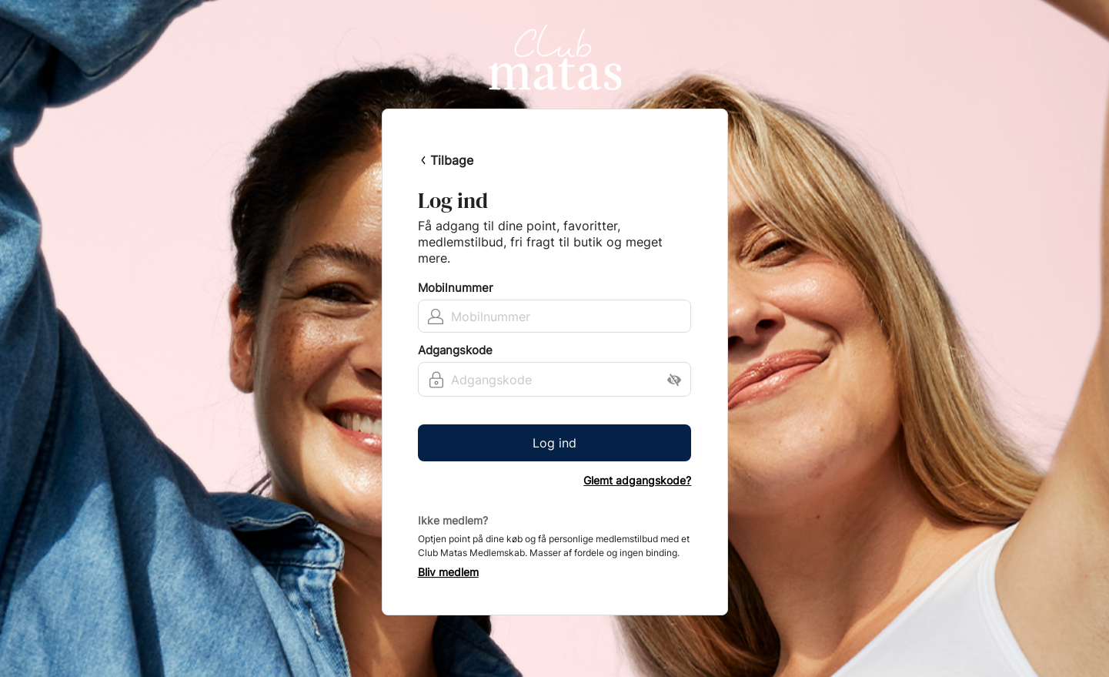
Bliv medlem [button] (448, 572)
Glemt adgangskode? (637, 480)
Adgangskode (455, 350)
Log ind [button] (554, 443)
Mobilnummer (455, 288)
